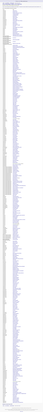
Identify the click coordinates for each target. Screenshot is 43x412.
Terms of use (21, 411)
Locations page (12, 405)
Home (3, 405)
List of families (7, 405)
